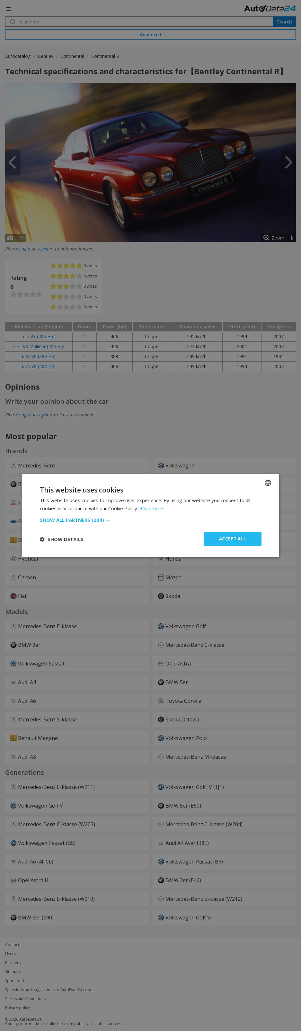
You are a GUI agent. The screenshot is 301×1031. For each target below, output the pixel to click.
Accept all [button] (232, 539)
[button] (150, 519)
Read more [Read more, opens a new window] (151, 507)
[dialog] (150, 515)
